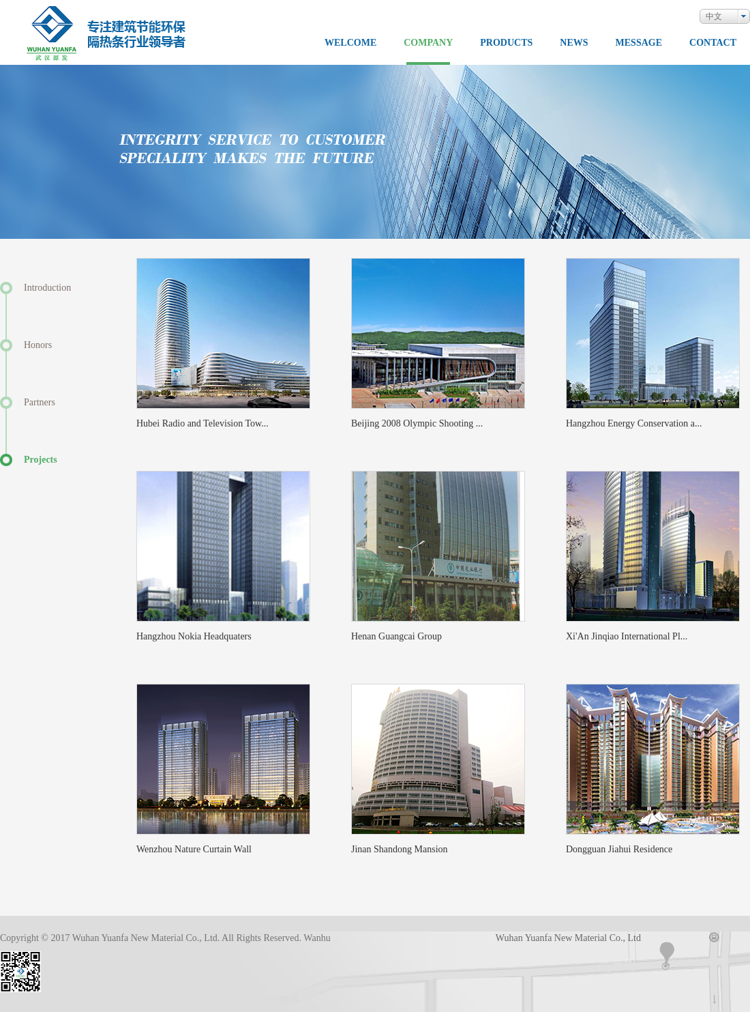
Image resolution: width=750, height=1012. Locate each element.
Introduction (47, 288)
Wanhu (316, 938)
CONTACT (712, 43)
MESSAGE (639, 43)
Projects (40, 459)
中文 (714, 16)
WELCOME (350, 43)
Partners (39, 402)
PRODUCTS (506, 43)
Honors (38, 345)
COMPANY (428, 43)
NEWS (574, 43)
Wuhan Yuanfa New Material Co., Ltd (568, 938)
